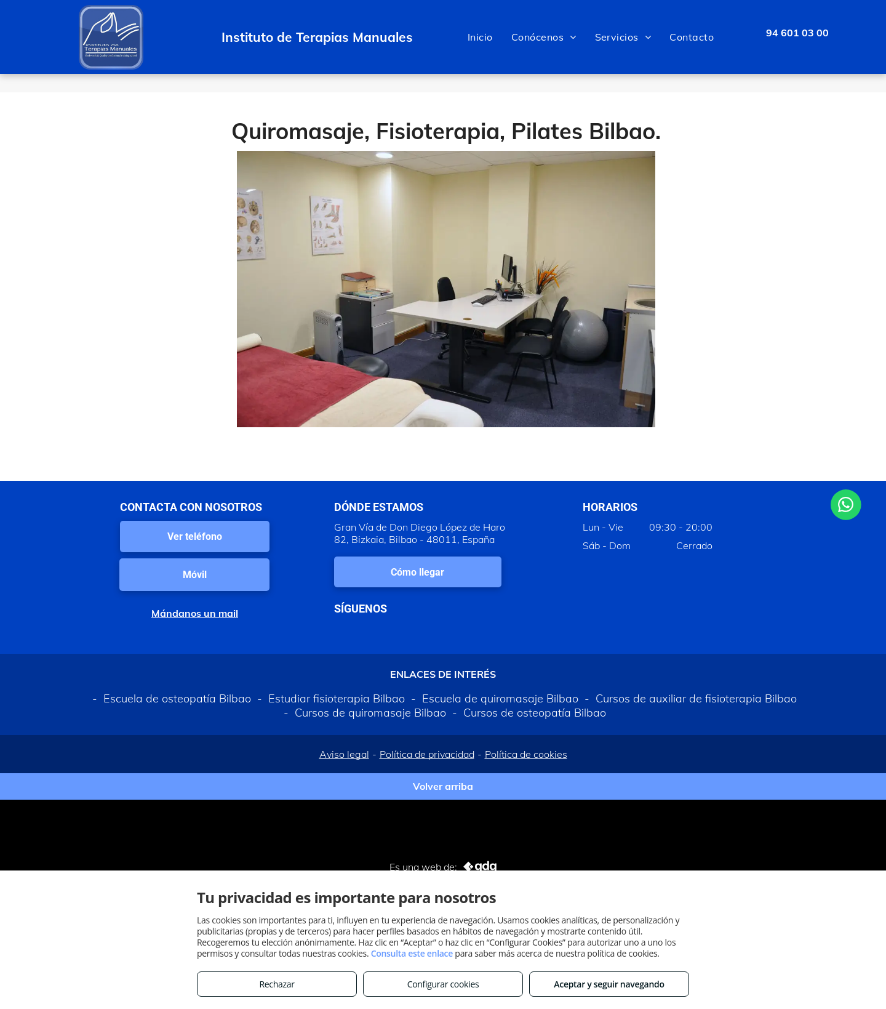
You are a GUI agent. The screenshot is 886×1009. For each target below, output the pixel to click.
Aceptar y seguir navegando (609, 984)
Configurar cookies (443, 984)
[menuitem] (480, 37)
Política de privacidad (427, 754)
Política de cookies (526, 754)
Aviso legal (344, 754)
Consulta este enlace (412, 953)
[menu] (859, 37)
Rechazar (276, 984)
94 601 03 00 (797, 32)
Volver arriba (443, 786)
